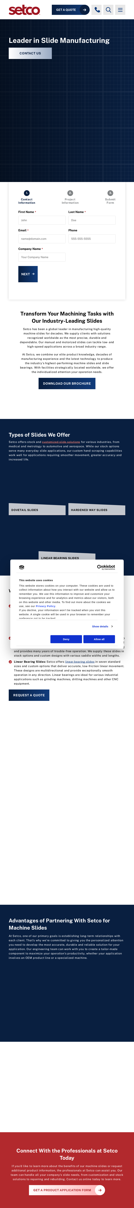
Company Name (30, 249)
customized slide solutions (61, 442)
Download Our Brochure (67, 383)
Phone (72, 230)
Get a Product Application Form (62, 1190)
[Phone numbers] (97, 10)
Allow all (99, 639)
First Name (27, 212)
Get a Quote (66, 10)
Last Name (77, 212)
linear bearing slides (80, 661)
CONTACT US (30, 53)
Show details (100, 626)
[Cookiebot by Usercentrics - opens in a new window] (99, 567)
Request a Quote (29, 695)
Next (25, 274)
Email (23, 230)
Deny (66, 639)
